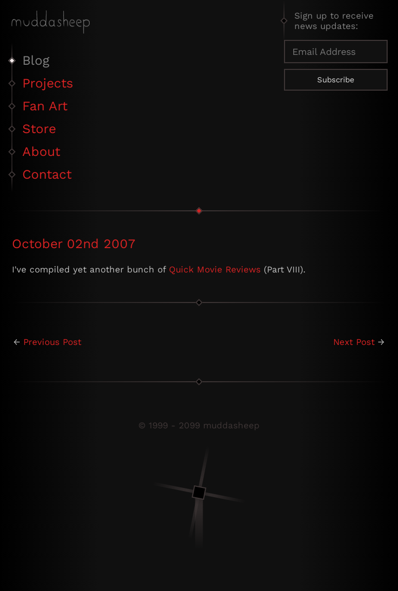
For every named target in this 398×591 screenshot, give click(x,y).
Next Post (354, 342)
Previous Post (52, 342)
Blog (35, 60)
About (41, 151)
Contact (47, 174)
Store (39, 128)
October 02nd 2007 (73, 243)
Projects (47, 83)
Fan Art (44, 105)
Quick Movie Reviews (215, 269)
